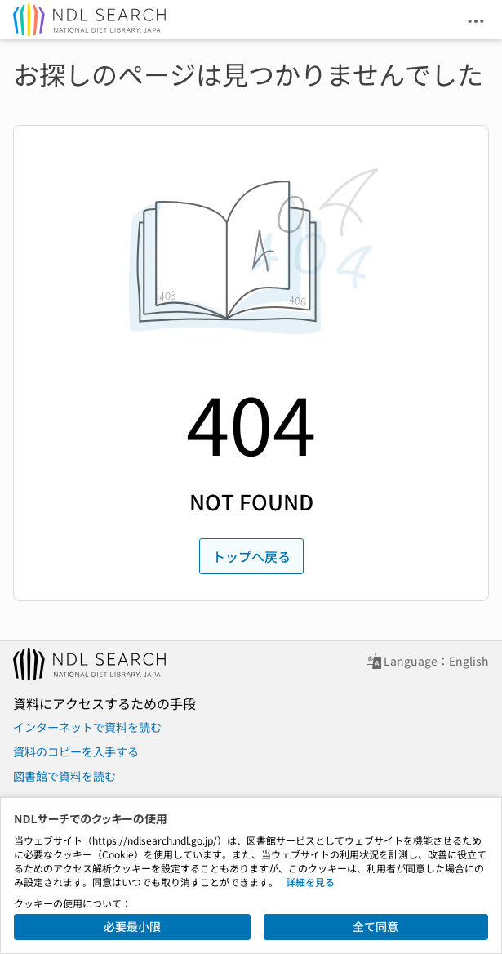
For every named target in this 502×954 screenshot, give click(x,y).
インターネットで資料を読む (87, 727)
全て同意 (375, 926)
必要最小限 (132, 926)
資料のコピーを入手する (76, 751)
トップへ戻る (251, 556)
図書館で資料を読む (64, 776)
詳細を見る (310, 882)
